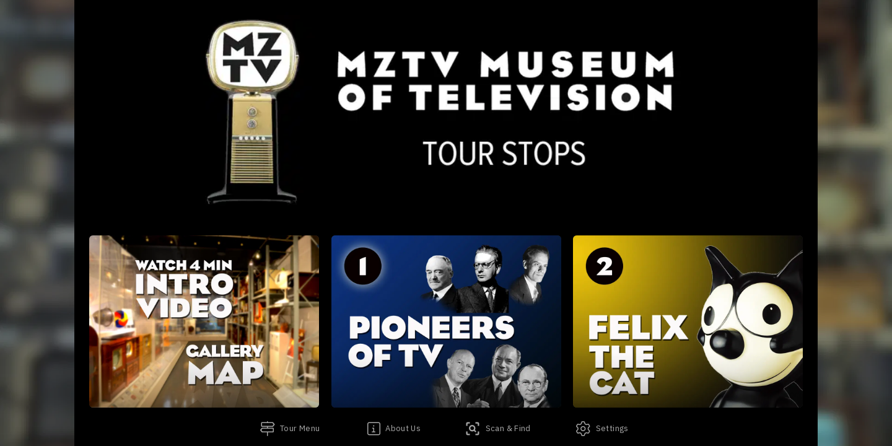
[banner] (446, 105)
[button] (204, 321)
